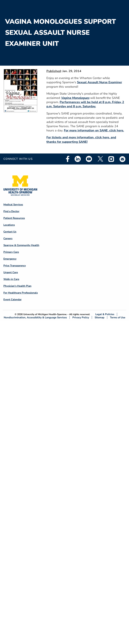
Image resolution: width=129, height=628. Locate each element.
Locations (9, 225)
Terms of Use (117, 317)
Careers (7, 238)
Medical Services (13, 204)
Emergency (9, 258)
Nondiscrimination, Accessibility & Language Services (35, 317)
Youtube (89, 159)
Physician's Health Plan (17, 286)
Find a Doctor (11, 211)
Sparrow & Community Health (21, 245)
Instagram (111, 159)
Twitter (100, 159)
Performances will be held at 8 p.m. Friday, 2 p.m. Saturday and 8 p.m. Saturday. (85, 104)
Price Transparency (14, 265)
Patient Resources (14, 218)
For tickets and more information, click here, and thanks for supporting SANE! (81, 139)
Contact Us (9, 231)
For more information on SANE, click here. (94, 130)
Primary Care (11, 252)
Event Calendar (12, 299)
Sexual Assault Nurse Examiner (99, 82)
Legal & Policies (104, 314)
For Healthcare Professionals (20, 292)
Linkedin (78, 159)
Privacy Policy (80, 317)
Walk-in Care (11, 279)
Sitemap (99, 317)
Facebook (68, 159)
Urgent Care (10, 272)
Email (122, 159)
